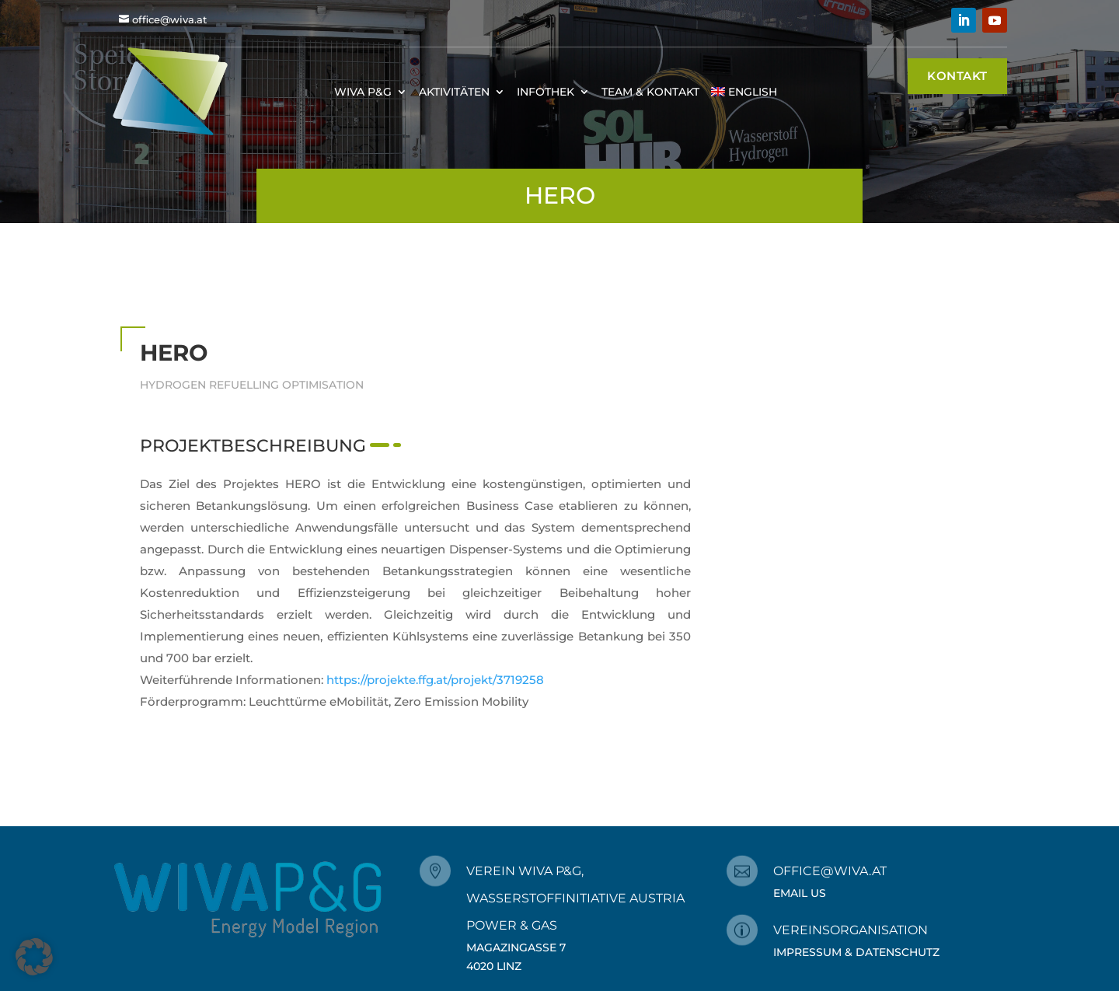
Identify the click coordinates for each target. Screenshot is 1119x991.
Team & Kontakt (650, 92)
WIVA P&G (363, 92)
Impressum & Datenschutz (856, 952)
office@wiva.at (169, 19)
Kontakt (957, 75)
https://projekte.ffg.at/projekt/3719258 (435, 679)
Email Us (799, 893)
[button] (34, 957)
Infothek (545, 92)
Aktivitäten (454, 92)
